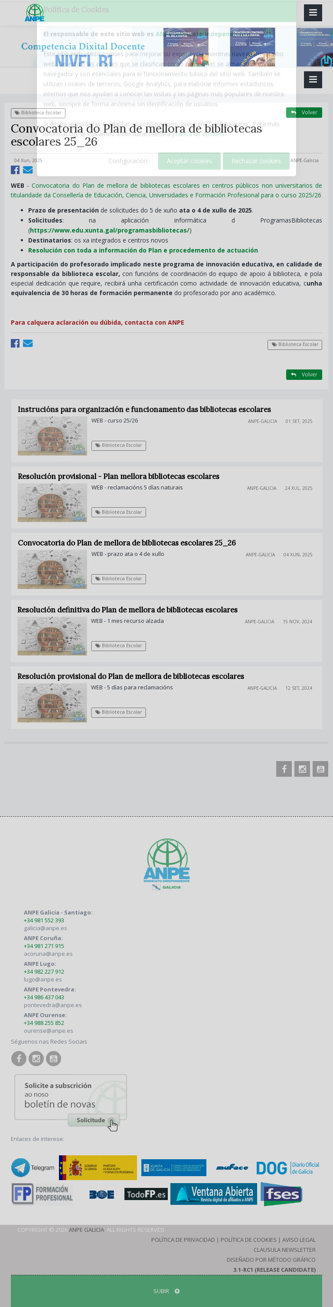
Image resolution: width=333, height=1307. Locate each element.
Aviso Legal (299, 1240)
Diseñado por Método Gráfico (271, 1260)
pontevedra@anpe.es (53, 1005)
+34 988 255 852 (44, 1023)
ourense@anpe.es (48, 1030)
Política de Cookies (249, 1240)
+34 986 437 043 (44, 997)
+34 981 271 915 (44, 946)
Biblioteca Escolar (38, 113)
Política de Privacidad (183, 1240)
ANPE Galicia (86, 1230)
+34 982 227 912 (44, 971)
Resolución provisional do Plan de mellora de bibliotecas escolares (135, 676)
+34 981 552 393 (44, 920)
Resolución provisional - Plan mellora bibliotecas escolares (124, 476)
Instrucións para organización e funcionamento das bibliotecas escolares (150, 409)
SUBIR (166, 1291)
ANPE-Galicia (305, 160)
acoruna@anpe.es (48, 954)
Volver (304, 112)
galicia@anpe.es (45, 928)
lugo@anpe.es (43, 979)
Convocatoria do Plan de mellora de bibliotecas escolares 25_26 (131, 543)
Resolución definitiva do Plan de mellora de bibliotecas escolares (132, 610)
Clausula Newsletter (285, 1250)
